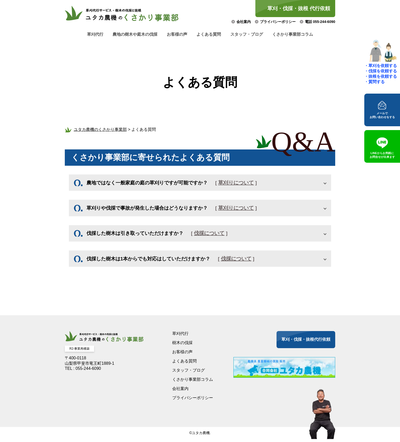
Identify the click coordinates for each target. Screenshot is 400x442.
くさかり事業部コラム (303, 34)
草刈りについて (243, 183)
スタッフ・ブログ (253, 34)
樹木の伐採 (182, 345)
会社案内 (243, 22)
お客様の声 (175, 34)
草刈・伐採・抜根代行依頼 (305, 342)
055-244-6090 (88, 371)
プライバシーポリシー (278, 22)
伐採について (215, 235)
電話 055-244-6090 (320, 22)
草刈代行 (85, 34)
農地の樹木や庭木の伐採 (128, 34)
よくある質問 (211, 34)
